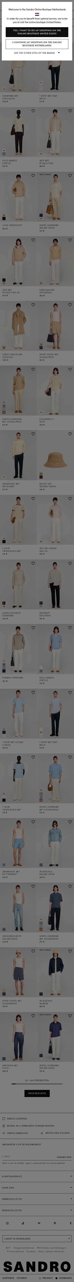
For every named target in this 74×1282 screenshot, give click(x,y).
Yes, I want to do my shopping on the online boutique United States (37, 32)
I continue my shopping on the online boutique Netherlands (37, 44)
